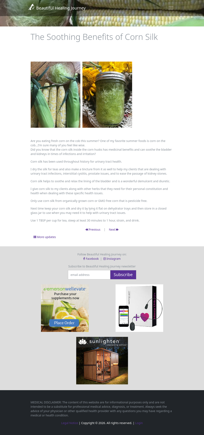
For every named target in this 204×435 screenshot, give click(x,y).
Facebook (91, 259)
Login (139, 423)
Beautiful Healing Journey (57, 8)
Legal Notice (69, 423)
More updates (44, 237)
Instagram (112, 259)
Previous (92, 229)
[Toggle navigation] (171, 8)
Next (114, 229)
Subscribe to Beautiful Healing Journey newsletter (102, 266)
